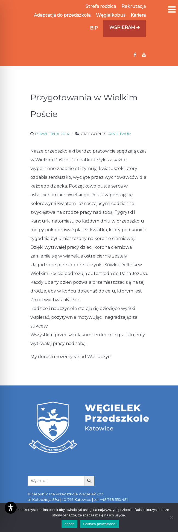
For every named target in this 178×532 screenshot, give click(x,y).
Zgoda (69, 524)
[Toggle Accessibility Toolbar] (10, 507)
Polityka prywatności (99, 524)
